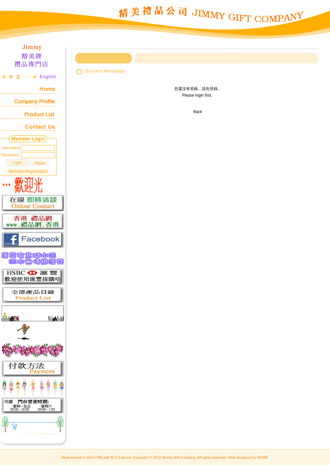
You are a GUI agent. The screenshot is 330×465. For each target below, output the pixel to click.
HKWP (262, 457)
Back (197, 111)
